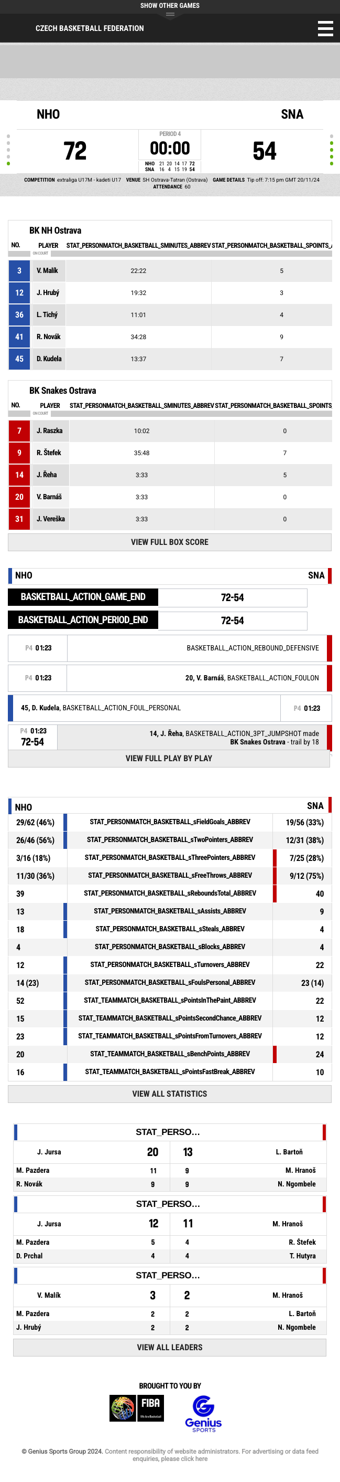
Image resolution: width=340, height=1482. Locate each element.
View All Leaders (169, 1347)
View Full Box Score (170, 542)
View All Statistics (169, 1094)
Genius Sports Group (203, 1414)
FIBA (136, 1414)
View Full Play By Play (169, 758)
